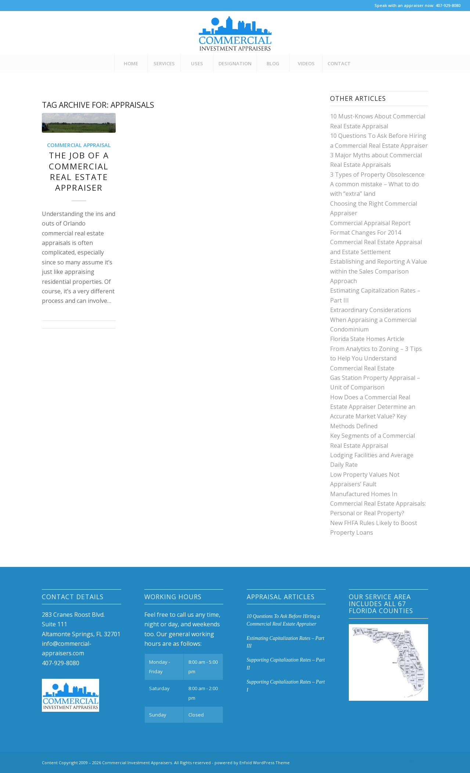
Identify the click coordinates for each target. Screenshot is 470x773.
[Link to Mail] (422, 761)
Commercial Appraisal (79, 145)
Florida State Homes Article (367, 339)
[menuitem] (130, 63)
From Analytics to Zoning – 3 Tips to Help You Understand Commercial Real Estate (376, 358)
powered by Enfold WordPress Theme (252, 762)
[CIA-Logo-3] (235, 32)
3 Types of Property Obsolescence (377, 175)
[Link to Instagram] (411, 761)
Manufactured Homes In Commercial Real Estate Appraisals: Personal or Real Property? (378, 503)
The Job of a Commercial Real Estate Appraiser (79, 171)
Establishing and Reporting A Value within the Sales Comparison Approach (378, 271)
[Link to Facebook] (400, 761)
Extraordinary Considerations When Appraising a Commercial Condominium (373, 319)
